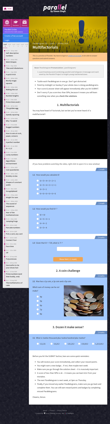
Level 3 (13, 45)
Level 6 (26, 45)
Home (7, 8)
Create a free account (14, 36)
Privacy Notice (62, 410)
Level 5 (22, 45)
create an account (74, 56)
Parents (24, 23)
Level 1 (5, 45)
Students (7, 23)
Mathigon (69, 413)
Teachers (16, 23)
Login (7, 40)
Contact (52, 410)
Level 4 (17, 45)
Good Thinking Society (52, 413)
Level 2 (9, 45)
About (45, 410)
